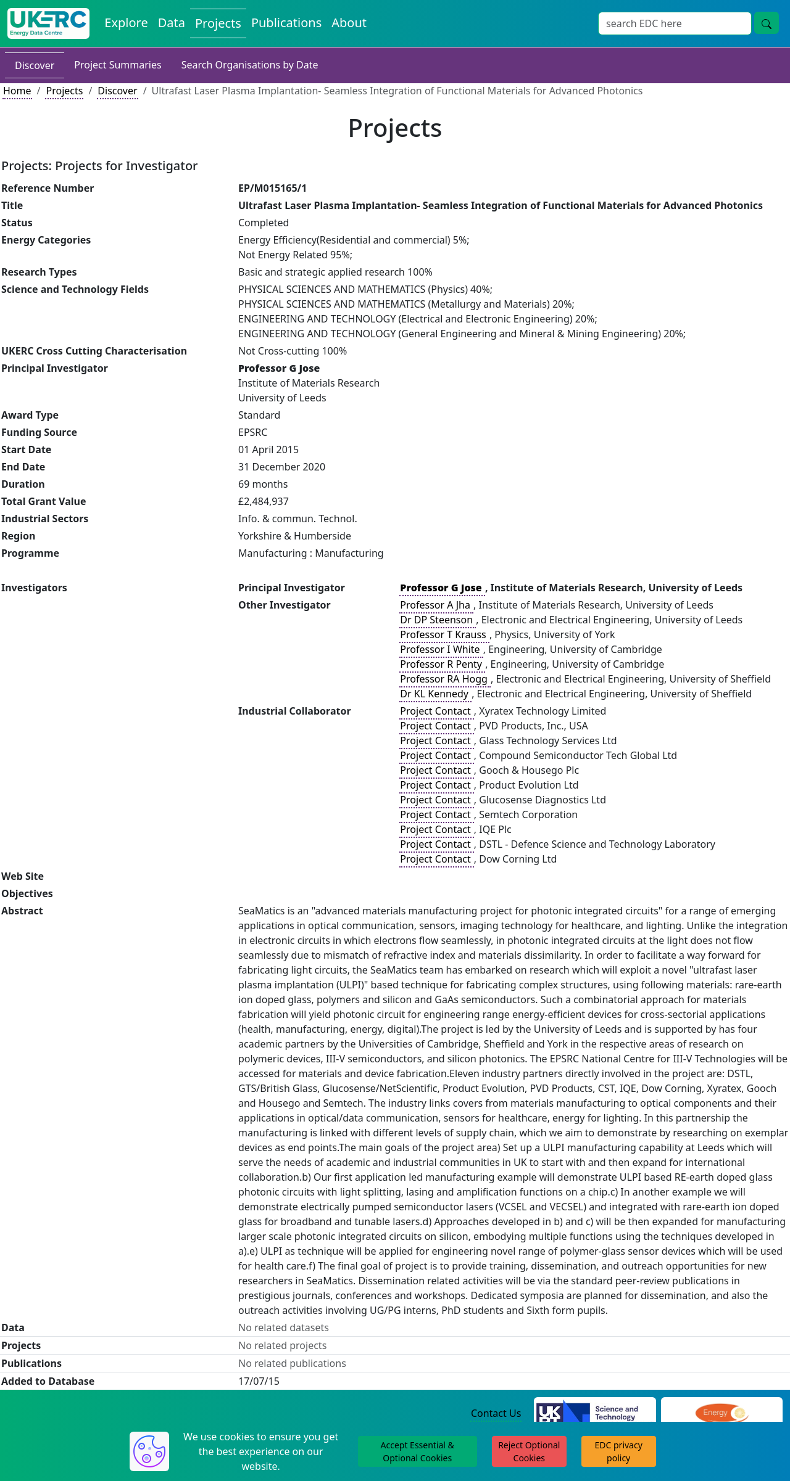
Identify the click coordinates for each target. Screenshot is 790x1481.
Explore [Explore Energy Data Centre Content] (126, 22)
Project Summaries (117, 65)
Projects (64, 90)
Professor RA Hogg (445, 679)
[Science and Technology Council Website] (594, 1414)
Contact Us (496, 1413)
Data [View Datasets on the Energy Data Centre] (171, 22)
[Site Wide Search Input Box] (675, 23)
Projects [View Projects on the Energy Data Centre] (218, 23)
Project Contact (436, 711)
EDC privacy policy (618, 1451)
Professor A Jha (436, 605)
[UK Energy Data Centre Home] (48, 23)
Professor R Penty (442, 664)
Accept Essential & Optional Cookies (417, 1451)
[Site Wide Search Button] (766, 23)
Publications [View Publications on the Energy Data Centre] (286, 22)
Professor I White (441, 649)
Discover (34, 65)
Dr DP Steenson (437, 619)
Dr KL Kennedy (435, 693)
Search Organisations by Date (249, 65)
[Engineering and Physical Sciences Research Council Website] (722, 1414)
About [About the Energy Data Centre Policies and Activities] (349, 22)
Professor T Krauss (444, 634)
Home (17, 90)
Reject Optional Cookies (529, 1451)
